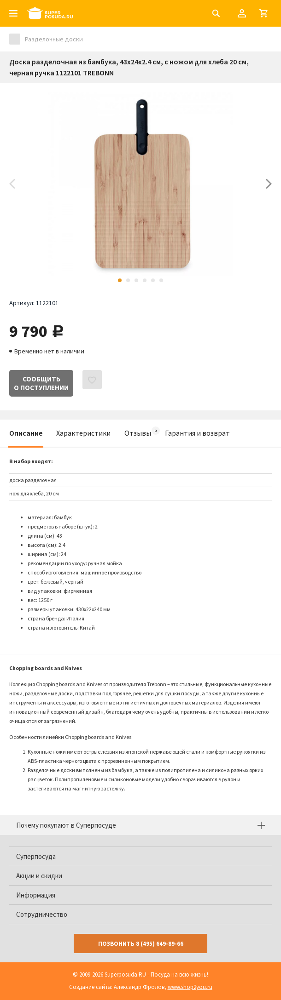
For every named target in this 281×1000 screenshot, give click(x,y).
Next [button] (269, 184)
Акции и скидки (39, 875)
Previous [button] (12, 184)
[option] (140, 184)
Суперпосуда (36, 856)
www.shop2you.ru (190, 987)
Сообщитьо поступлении (41, 383)
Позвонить (140, 944)
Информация (35, 895)
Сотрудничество (41, 914)
